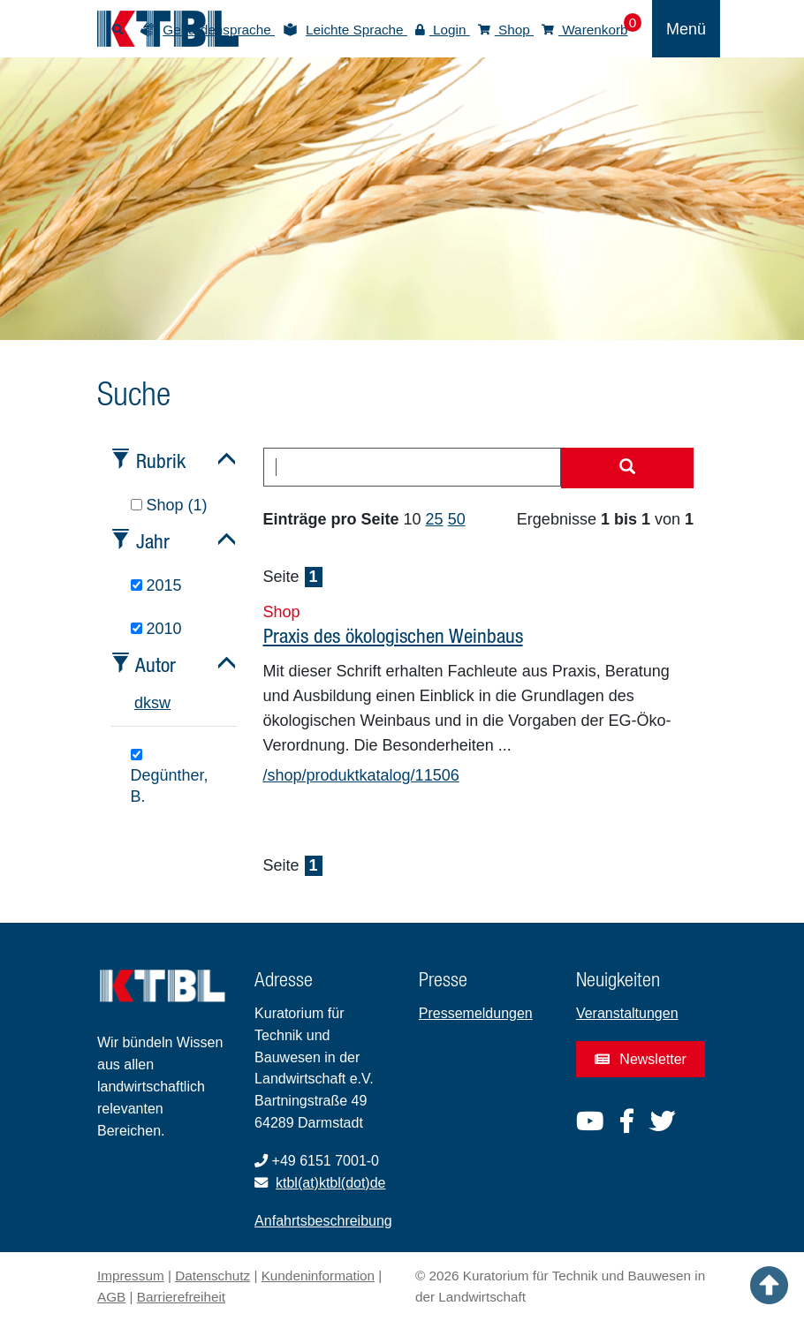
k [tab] (147, 703)
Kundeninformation (318, 1275)
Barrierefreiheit (181, 1296)
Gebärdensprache (219, 29)
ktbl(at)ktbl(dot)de (331, 1182)
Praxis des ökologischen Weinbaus (393, 635)
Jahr (153, 541)
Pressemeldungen (476, 1013)
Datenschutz (212, 1275)
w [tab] (165, 703)
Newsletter (640, 1059)
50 (457, 519)
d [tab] (138, 703)
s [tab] (155, 703)
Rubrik (161, 460)
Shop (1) (169, 505)
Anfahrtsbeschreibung (323, 1220)
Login (442, 29)
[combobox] (412, 467)
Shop (506, 29)
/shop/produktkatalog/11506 (361, 775)
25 (435, 519)
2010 (156, 629)
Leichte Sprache (356, 29)
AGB (111, 1296)
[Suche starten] (627, 468)
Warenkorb (585, 29)
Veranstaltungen (627, 1013)
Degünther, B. (170, 777)
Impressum (130, 1275)
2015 (156, 585)
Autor (155, 664)
